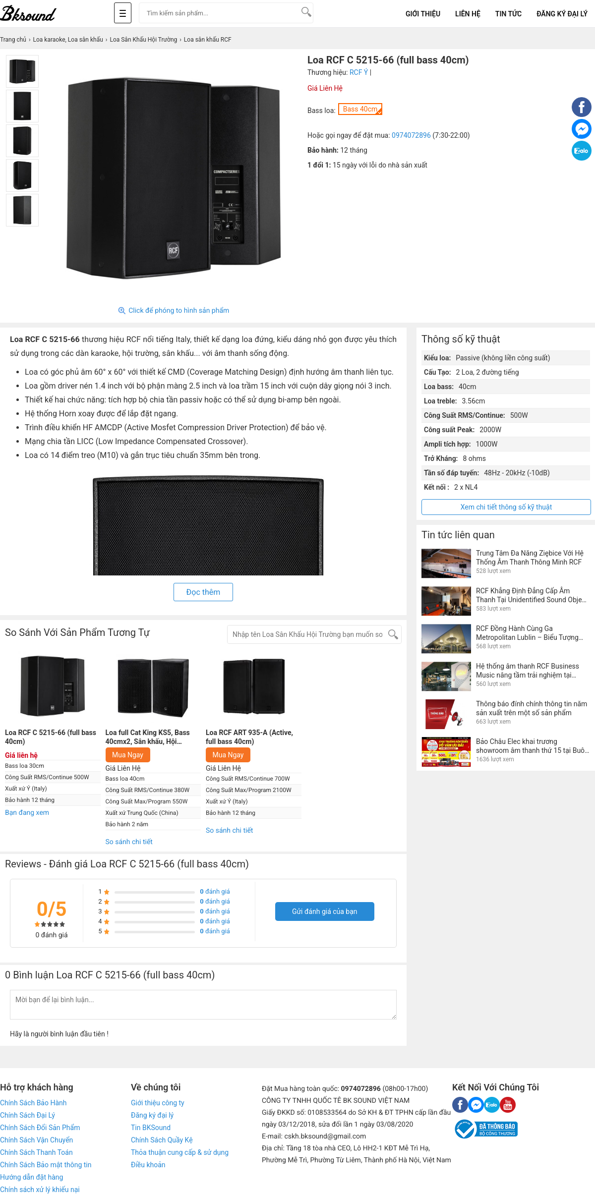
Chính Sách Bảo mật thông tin (45, 1165)
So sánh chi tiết (129, 842)
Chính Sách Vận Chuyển (36, 1140)
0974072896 (411, 135)
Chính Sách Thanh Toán (36, 1152)
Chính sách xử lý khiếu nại (40, 1190)
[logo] (39, 13)
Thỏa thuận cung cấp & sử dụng (180, 1152)
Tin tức (508, 14)
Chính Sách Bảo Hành (33, 1103)
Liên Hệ (467, 14)
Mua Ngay (127, 755)
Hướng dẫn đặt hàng (31, 1177)
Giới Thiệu (423, 14)
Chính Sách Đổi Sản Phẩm (40, 1128)
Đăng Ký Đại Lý (562, 14)
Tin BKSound (151, 1128)
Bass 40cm (360, 109)
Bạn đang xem (27, 813)
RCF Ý (359, 72)
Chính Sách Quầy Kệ (162, 1140)
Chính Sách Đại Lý (27, 1115)
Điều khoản (148, 1165)
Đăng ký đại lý (152, 1115)
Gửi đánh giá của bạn (324, 911)
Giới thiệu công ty (157, 1103)
